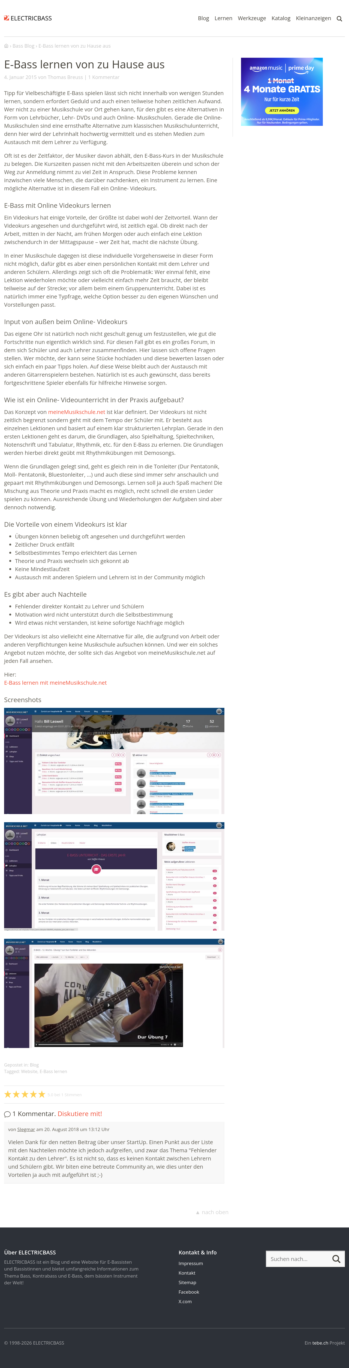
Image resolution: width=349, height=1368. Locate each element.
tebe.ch (320, 1343)
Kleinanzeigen (313, 18)
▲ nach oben (211, 1212)
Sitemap (187, 1282)
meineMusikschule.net (76, 412)
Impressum (191, 1263)
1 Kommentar (103, 77)
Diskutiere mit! (80, 1113)
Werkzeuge (252, 18)
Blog (203, 18)
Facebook (189, 1292)
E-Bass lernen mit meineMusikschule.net (55, 682)
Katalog (281, 18)
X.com (185, 1301)
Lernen (224, 18)
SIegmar (26, 1129)
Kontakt (187, 1273)
